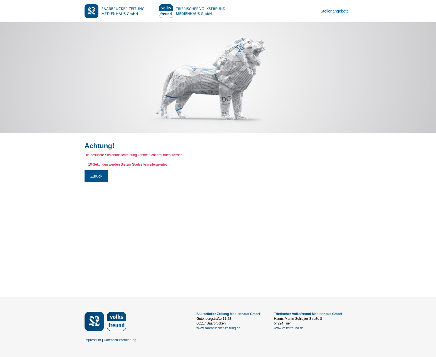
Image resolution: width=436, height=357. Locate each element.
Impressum (93, 340)
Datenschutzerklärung (120, 340)
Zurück (96, 176)
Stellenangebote (335, 11)
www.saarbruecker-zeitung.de (219, 328)
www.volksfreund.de (289, 328)
